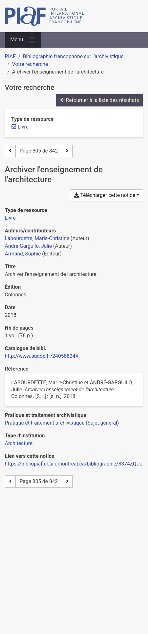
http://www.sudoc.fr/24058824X (41, 356)
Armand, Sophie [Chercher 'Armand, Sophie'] (23, 254)
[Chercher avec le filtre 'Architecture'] (19, 443)
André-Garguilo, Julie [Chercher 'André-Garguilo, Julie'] (28, 246)
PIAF (10, 56)
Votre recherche (30, 64)
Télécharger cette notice (104, 195)
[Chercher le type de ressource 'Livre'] (10, 218)
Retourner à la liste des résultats (99, 100)
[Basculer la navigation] (23, 40)
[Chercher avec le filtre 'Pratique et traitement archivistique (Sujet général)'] (62, 423)
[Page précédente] (10, 151)
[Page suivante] (67, 151)
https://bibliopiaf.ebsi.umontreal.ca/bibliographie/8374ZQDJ (74, 464)
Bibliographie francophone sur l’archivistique (73, 56)
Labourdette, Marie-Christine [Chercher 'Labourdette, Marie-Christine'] (37, 238)
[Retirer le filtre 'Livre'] (23, 127)
